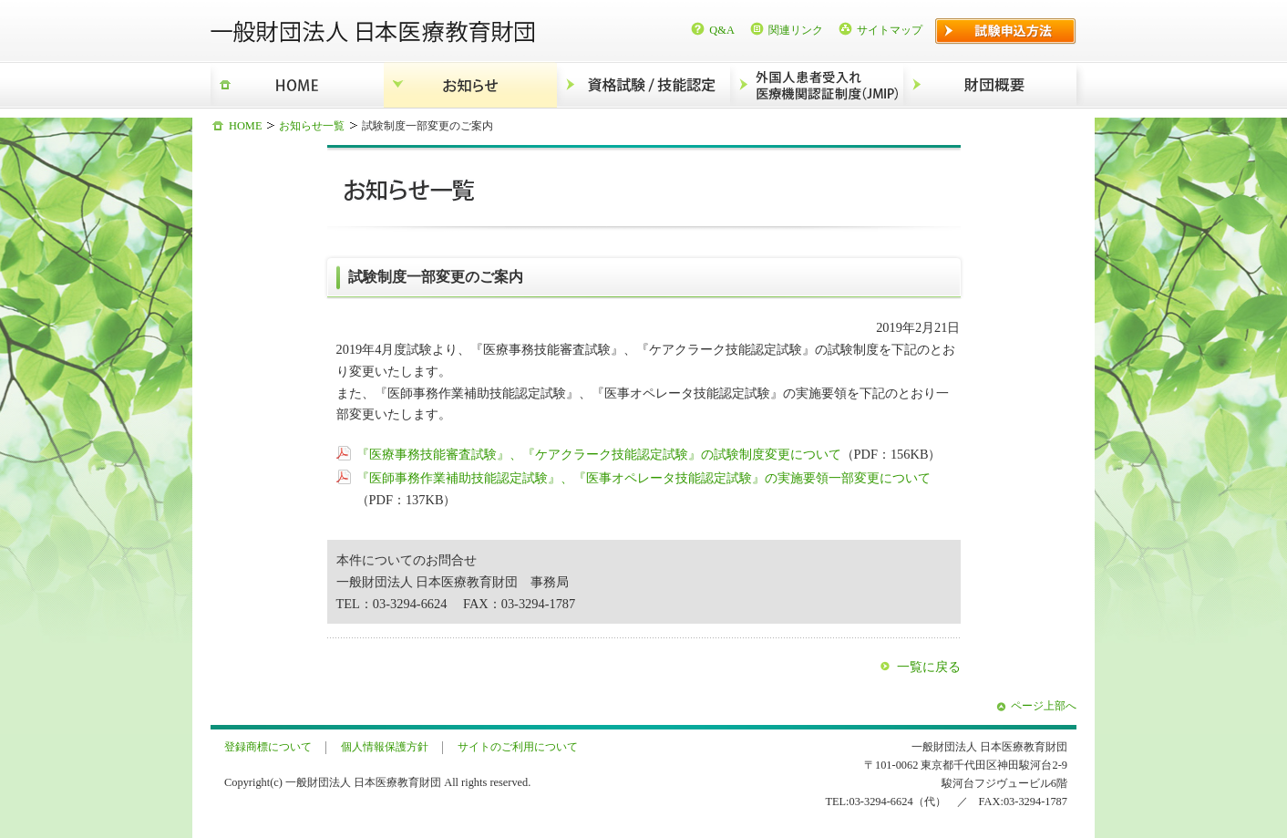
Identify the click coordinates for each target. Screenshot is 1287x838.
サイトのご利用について (518, 746)
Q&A (722, 30)
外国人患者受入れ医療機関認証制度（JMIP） (816, 85)
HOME (297, 85)
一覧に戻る (929, 666)
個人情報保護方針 (384, 746)
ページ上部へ (1043, 705)
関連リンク (795, 30)
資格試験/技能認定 (643, 85)
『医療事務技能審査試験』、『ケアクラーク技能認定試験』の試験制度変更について (598, 454)
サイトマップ (889, 30)
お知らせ (470, 85)
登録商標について (268, 746)
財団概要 (989, 85)
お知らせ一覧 (312, 125)
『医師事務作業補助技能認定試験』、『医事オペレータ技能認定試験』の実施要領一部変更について (643, 478)
